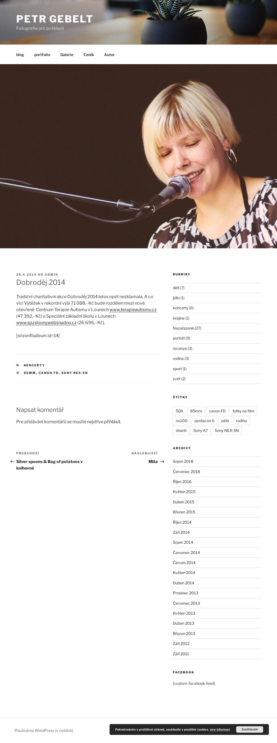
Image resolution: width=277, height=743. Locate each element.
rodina (178, 358)
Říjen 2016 (182, 481)
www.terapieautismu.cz (133, 309)
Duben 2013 (183, 623)
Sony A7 (200, 430)
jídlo (176, 297)
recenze (180, 348)
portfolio (42, 54)
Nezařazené (183, 328)
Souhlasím (250, 729)
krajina (178, 318)
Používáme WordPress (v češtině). (44, 730)
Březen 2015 (184, 512)
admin (51, 274)
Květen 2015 (184, 491)
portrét (179, 338)
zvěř (176, 378)
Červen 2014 (184, 562)
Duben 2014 (183, 583)
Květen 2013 (184, 613)
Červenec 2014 (186, 552)
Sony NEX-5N (74, 373)
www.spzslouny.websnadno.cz (46, 322)
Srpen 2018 (183, 461)
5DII (179, 411)
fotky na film (243, 411)
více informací (220, 729)
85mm (30, 373)
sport (177, 368)
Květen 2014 (184, 572)
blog (20, 54)
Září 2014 (181, 532)
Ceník (89, 54)
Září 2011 (181, 653)
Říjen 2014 (182, 522)
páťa (225, 420)
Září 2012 (181, 643)
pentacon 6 (204, 420)
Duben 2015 (183, 502)
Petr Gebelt (55, 19)
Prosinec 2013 (185, 593)
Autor (109, 54)
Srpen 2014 (183, 542)
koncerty (34, 365)
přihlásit (112, 421)
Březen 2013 (184, 633)
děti (176, 287)
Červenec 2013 (186, 603)
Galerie (66, 54)
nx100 (181, 420)
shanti (181, 430)
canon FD (49, 373)
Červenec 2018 (186, 471)
